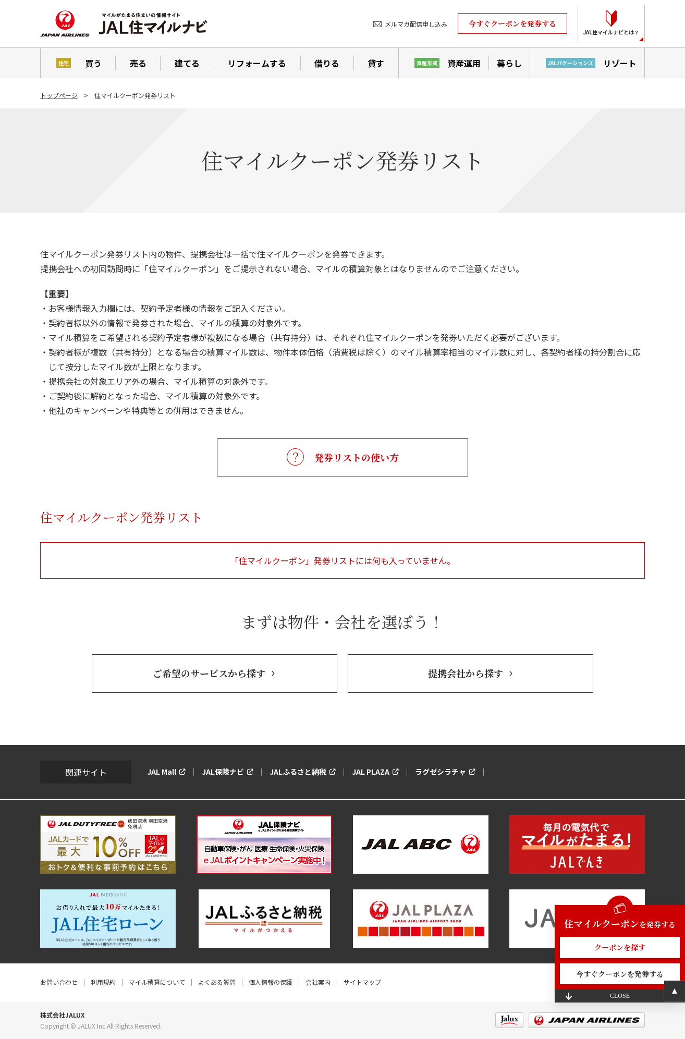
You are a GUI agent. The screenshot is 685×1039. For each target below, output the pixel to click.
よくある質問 (217, 981)
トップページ (59, 95)
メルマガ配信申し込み (416, 23)
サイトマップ (362, 981)
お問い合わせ (59, 981)
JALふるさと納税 (298, 771)
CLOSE (620, 995)
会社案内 (318, 981)
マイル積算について (157, 981)
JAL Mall (161, 771)
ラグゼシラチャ (440, 771)
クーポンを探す (619, 947)
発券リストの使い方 (356, 457)
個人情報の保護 (270, 981)
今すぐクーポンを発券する (512, 23)
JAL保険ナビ (223, 771)
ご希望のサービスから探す (209, 673)
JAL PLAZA (370, 771)
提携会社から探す (465, 673)
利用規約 (103, 981)
